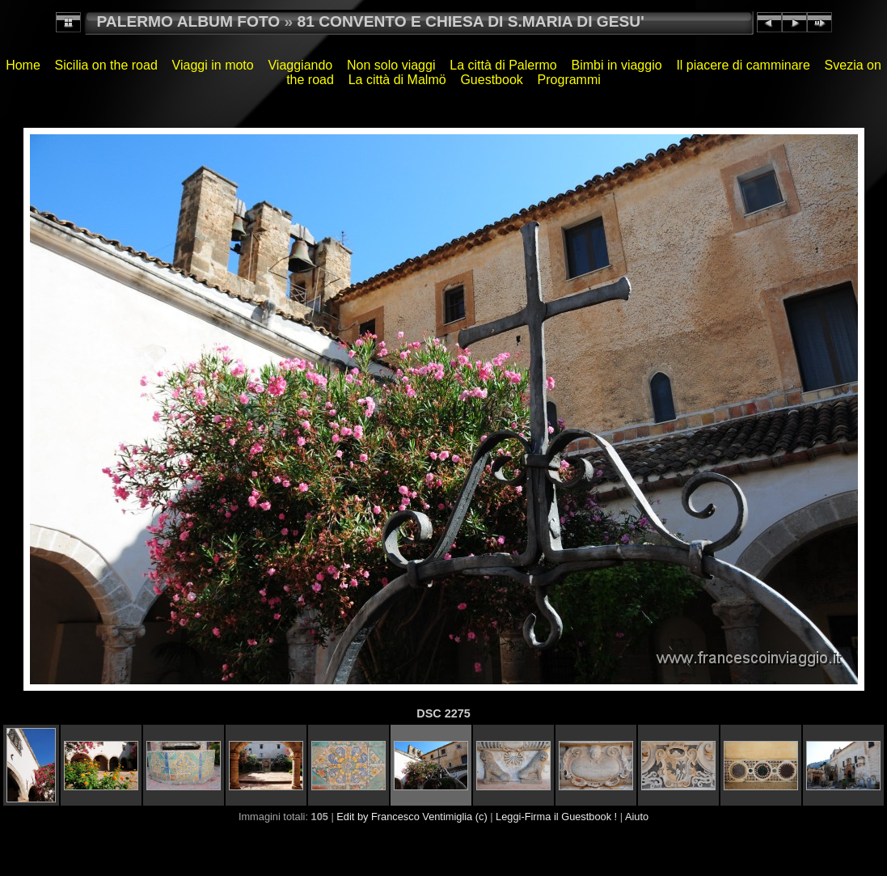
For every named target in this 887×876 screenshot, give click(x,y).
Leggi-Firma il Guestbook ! (556, 816)
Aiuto (636, 816)
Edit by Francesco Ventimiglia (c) (411, 816)
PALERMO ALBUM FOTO (189, 21)
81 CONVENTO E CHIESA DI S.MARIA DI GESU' (471, 21)
